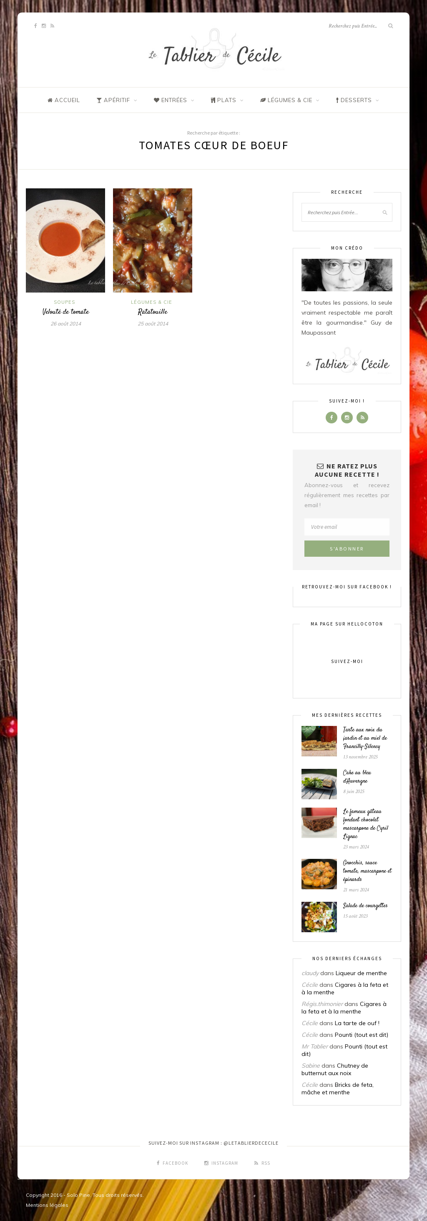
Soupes (64, 302)
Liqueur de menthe (361, 973)
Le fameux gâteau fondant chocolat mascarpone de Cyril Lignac (365, 824)
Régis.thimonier (322, 1004)
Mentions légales (47, 1205)
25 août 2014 (153, 323)
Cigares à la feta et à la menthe (344, 1007)
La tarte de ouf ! (357, 1023)
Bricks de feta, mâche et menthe (337, 1088)
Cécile (309, 984)
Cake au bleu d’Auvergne (357, 777)
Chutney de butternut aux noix (334, 1069)
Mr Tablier (314, 1046)
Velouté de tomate (66, 312)
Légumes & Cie (151, 302)
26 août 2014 (65, 323)
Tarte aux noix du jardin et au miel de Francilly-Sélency (365, 738)
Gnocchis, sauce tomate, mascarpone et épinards (367, 871)
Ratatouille (152, 312)
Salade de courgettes (365, 906)
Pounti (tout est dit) (361, 1034)
